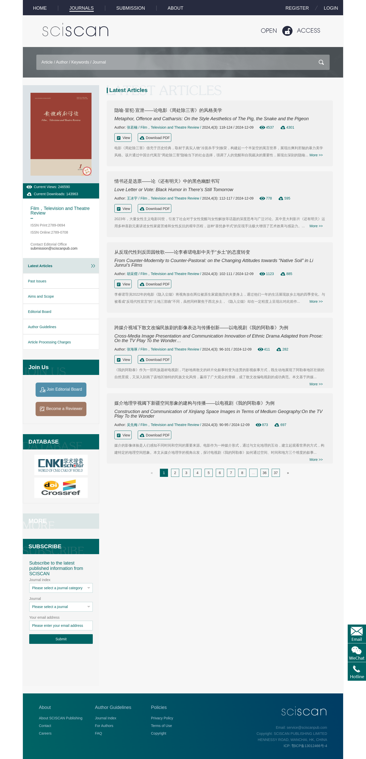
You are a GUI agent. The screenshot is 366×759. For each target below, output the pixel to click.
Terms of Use (161, 726)
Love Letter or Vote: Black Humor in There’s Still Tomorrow (173, 189)
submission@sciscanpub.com (54, 248)
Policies (159, 707)
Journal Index (105, 718)
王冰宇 (132, 198)
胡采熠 (132, 274)
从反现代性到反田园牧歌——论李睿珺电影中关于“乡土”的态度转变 (182, 252)
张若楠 (132, 127)
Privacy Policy (162, 718)
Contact (45, 726)
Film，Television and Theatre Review (170, 127)
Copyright (158, 733)
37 (276, 473)
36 (265, 473)
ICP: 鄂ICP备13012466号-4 (305, 746)
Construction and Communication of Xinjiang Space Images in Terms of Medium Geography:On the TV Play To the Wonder (218, 414)
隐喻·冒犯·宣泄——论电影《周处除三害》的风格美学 (168, 110)
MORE (37, 521)
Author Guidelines (113, 707)
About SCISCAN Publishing (60, 718)
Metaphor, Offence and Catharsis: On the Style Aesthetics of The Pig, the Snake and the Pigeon (211, 118)
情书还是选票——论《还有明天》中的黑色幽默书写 (167, 181)
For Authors (104, 726)
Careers (45, 733)
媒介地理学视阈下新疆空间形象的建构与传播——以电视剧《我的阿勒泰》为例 (194, 403)
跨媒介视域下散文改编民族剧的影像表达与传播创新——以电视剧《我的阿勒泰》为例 (201, 327)
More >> (316, 155)
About (45, 707)
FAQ (98, 733)
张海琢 (132, 349)
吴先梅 (132, 425)
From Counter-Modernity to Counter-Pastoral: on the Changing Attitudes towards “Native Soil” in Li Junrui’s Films (213, 263)
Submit (61, 639)
